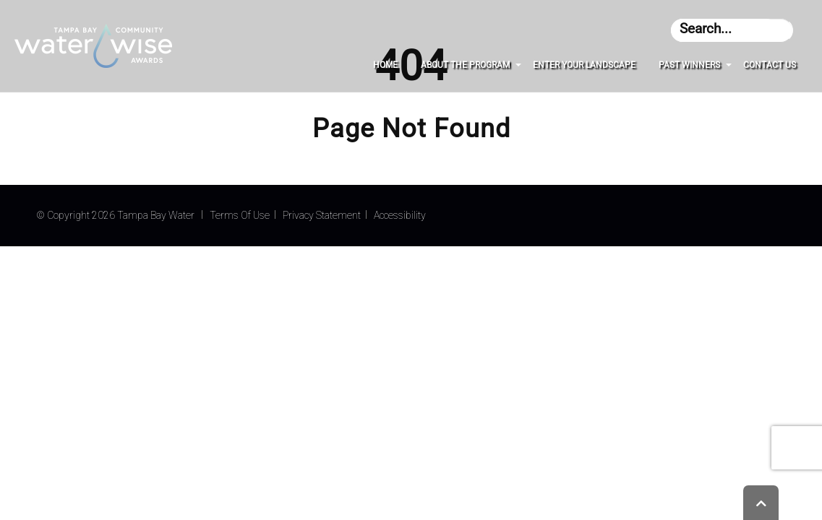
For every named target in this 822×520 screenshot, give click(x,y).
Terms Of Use (240, 215)
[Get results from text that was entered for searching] (782, 30)
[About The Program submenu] (518, 65)
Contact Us (769, 65)
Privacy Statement (322, 215)
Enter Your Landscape (584, 65)
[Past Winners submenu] (729, 65)
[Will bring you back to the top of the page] (761, 502)
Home (385, 65)
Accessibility (400, 215)
